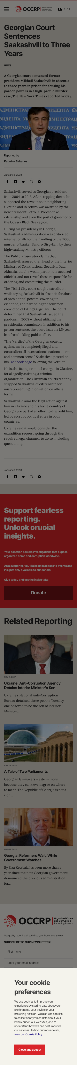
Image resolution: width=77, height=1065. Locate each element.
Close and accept (29, 1049)
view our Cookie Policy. (28, 1034)
